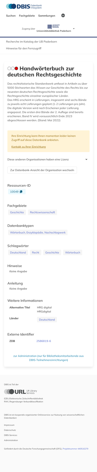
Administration (11, 440)
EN (63, 15)
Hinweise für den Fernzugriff (23, 48)
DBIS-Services (10, 435)
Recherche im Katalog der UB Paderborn (31, 41)
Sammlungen (47, 15)
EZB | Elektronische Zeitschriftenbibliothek (23, 398)
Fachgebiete (27, 15)
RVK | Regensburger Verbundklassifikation (23, 401)
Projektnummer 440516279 (75, 448)
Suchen (11, 15)
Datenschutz (10, 430)
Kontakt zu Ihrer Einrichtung (28, 146)
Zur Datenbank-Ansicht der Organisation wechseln (42, 170)
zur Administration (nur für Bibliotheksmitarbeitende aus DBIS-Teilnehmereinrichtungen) (48, 358)
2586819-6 (43, 341)
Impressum (9, 425)
